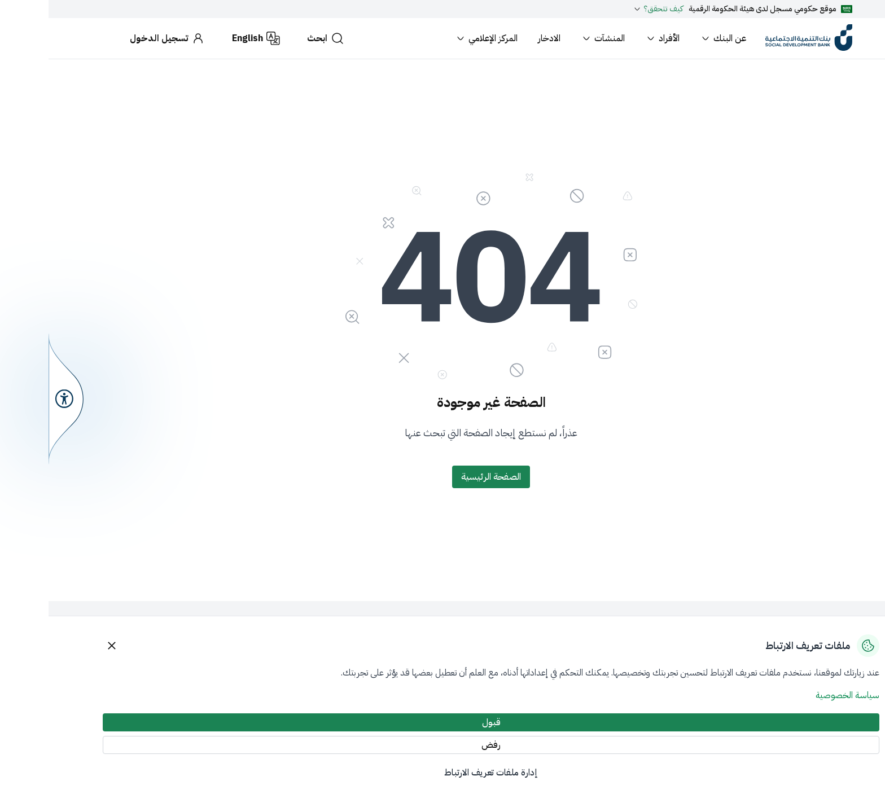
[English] (207, 38)
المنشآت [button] (554, 38)
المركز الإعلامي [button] (437, 38)
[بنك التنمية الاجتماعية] (760, 38)
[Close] (63, 646)
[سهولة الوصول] (17, 398)
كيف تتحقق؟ (609, 9)
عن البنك (674, 38)
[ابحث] (277, 38)
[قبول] (442, 722)
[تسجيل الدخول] (118, 38)
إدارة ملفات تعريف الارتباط (442, 772)
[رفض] (442, 745)
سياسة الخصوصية (799, 695)
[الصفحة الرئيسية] (442, 477)
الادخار (500, 38)
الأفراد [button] (614, 38)
